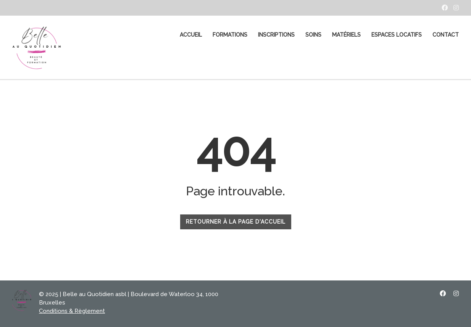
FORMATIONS (230, 35)
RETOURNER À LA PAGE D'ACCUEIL (236, 222)
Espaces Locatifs (396, 35)
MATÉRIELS (346, 35)
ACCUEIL (191, 35)
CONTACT (445, 35)
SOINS (313, 35)
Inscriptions (276, 35)
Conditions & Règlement (72, 311)
